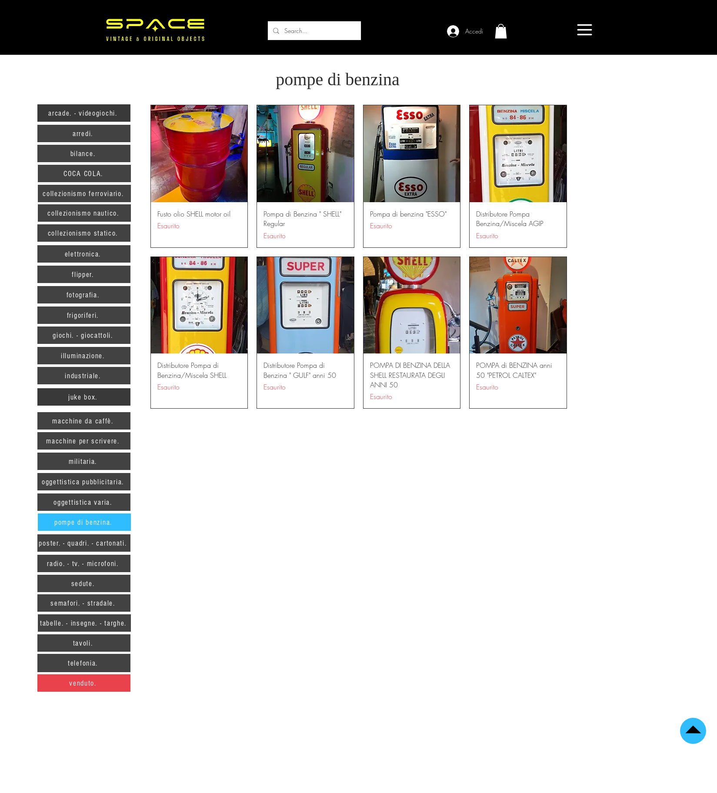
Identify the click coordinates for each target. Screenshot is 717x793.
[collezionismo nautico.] (84, 213)
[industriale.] (83, 375)
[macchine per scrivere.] (83, 441)
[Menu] (584, 30)
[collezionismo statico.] (83, 233)
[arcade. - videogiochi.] (83, 113)
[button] (501, 31)
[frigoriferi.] (83, 315)
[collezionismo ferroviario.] (84, 193)
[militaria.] (83, 461)
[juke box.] (83, 397)
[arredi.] (83, 133)
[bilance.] (83, 153)
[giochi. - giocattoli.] (83, 335)
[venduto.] (83, 683)
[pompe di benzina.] (84, 522)
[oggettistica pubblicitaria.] (83, 481)
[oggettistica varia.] (83, 502)
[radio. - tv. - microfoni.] (83, 563)
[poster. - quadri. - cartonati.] (83, 543)
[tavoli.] (83, 643)
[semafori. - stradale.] (83, 603)
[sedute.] (83, 583)
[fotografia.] (83, 294)
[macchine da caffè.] (83, 421)
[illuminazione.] (83, 355)
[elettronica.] (83, 254)
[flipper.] (83, 274)
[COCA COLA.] (84, 173)
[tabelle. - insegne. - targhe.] (84, 623)
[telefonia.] (83, 663)
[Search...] (313, 30)
